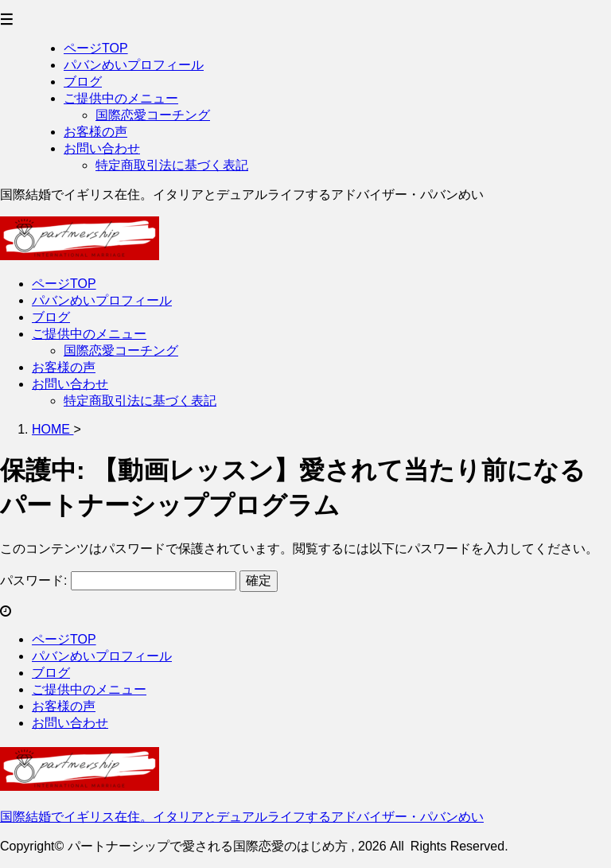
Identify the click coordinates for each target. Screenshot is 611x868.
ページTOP (64, 283)
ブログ (51, 317)
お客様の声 (63, 367)
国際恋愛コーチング (121, 350)
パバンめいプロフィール (102, 300)
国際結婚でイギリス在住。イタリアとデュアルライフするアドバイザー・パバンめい (242, 816)
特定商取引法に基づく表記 (140, 400)
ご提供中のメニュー (89, 334)
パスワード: (118, 580)
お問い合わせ (70, 384)
